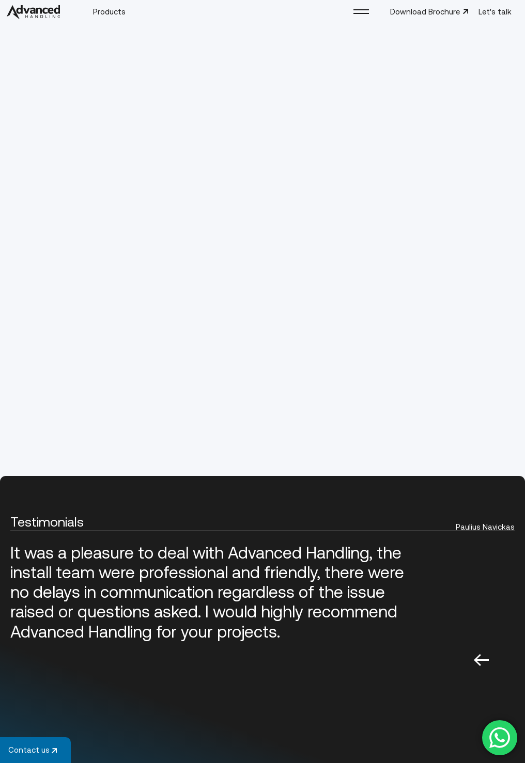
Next (507, 660)
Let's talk (495, 11)
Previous (481, 660)
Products (109, 11)
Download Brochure (430, 11)
